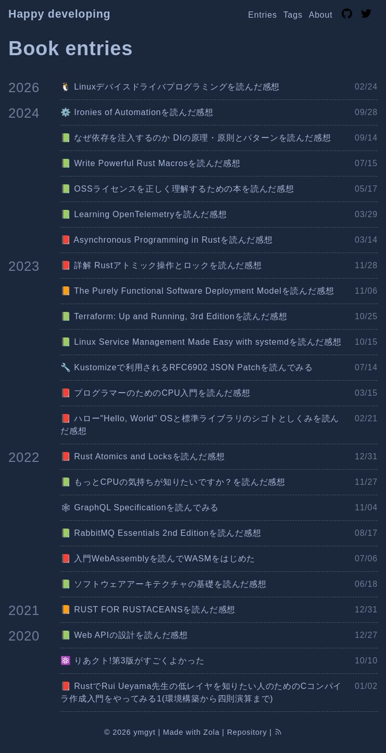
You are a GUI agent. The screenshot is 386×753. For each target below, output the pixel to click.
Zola (211, 732)
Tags (293, 14)
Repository (247, 732)
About (321, 14)
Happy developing (59, 14)
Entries (262, 14)
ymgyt (145, 732)
